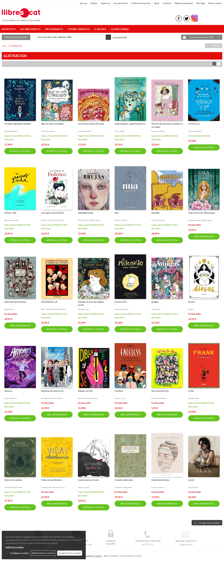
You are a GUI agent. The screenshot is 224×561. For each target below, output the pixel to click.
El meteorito (121, 301)
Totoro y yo (194, 123)
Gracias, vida (10, 212)
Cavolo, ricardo (84, 131)
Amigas (155, 301)
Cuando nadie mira (123, 480)
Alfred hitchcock (49, 301)
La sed (191, 480)
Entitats (93, 3)
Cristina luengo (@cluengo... (200, 220)
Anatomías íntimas (160, 480)
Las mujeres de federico (52, 212)
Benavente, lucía (11, 220)
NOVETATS (9, 29)
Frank (191, 391)
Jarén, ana (155, 309)
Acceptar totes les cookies (69, 553)
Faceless (119, 391)
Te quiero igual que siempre (17, 123)
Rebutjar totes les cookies (43, 553)
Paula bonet (193, 487)
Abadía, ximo (193, 398)
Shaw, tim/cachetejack (88, 398)
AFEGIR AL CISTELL (20, 151)
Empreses (105, 3)
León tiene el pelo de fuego (91, 123)
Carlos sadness (157, 487)
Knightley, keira (11, 131)
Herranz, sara (83, 487)
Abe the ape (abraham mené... (54, 309)
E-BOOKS (101, 29)
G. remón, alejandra (123, 487)
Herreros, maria (158, 131)
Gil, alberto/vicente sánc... (52, 398)
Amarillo (155, 212)
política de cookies (14, 547)
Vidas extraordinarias (51, 480)
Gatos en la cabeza (13, 480)
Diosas (191, 301)
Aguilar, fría (9, 309)
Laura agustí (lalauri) (13, 487)
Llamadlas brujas (85, 212)
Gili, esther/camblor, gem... (89, 220)
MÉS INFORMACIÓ (204, 236)
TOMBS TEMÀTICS (79, 29)
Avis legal (200, 3)
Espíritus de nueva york (52, 391)
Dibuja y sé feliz (85, 391)
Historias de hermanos (15, 301)
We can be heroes (160, 391)
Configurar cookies (93, 556)
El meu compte (214, 3)
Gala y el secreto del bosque (201, 212)
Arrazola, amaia (48, 131)
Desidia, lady (83, 309)
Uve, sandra (120, 131)
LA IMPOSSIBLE (120, 29)
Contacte (167, 3)
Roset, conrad (121, 220)
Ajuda (156, 3)
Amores (8, 391)
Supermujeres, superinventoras (130, 123)
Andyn (190, 309)
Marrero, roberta (158, 398)
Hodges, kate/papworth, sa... (53, 487)
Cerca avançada (120, 37)
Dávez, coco (120, 398)
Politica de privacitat (184, 3)
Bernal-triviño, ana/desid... (52, 220)
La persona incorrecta (88, 480)
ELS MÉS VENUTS (30, 29)
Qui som (83, 3)
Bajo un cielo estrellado (52, 123)
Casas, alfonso (10, 398)
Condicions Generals (140, 3)
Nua (116, 212)
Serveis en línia (121, 3)
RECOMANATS (54, 29)
